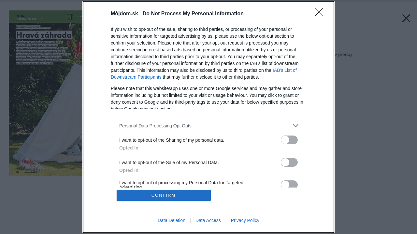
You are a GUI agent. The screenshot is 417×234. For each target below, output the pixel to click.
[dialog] (208, 117)
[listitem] (208, 125)
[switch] (289, 140)
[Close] (321, 14)
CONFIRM (163, 195)
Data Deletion (171, 220)
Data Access (208, 220)
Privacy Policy (245, 220)
